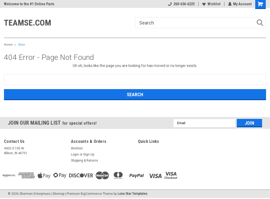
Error (21, 44)
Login (75, 154)
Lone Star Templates (132, 194)
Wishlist (211, 4)
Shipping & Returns (84, 160)
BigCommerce (91, 194)
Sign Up (88, 154)
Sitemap (58, 194)
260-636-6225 (181, 4)
